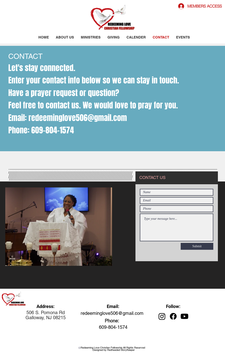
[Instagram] (162, 316)
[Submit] (197, 246)
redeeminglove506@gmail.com (77, 118)
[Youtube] (184, 316)
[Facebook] (173, 316)
